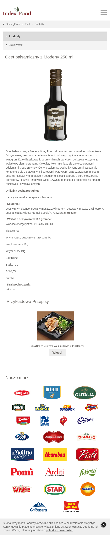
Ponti (27, 24)
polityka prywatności (59, 530)
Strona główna (13, 24)
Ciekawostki (16, 44)
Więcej (57, 352)
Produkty (39, 24)
